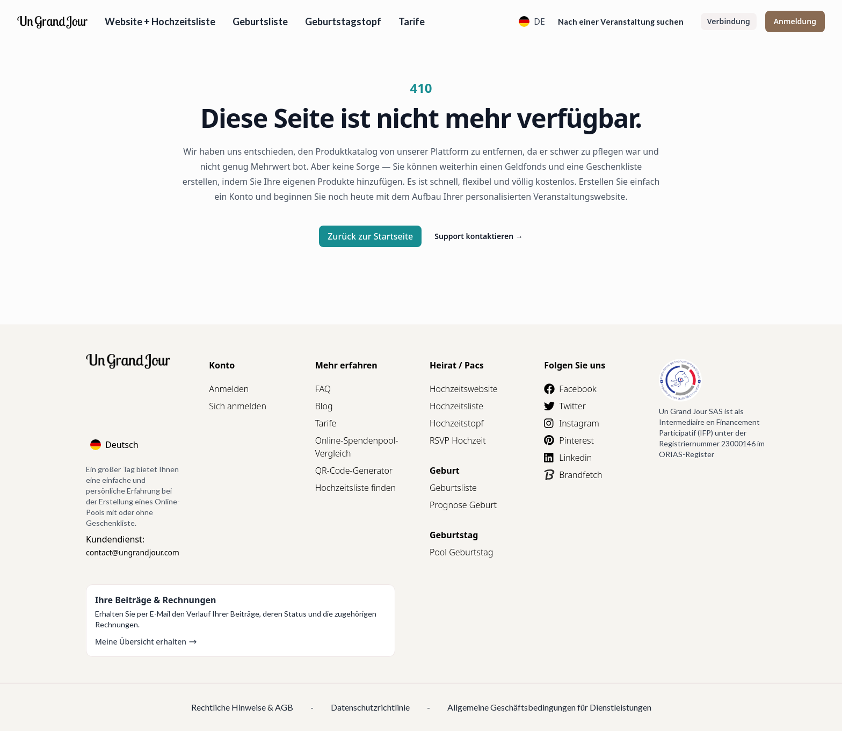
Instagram (571, 423)
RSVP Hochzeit (458, 440)
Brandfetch (573, 475)
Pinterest (569, 440)
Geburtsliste (260, 21)
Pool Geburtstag (461, 552)
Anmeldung (795, 21)
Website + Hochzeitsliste (160, 21)
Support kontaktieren (478, 236)
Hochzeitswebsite (464, 389)
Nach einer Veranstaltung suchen (621, 21)
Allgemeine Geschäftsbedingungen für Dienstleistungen (549, 707)
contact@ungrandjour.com (132, 552)
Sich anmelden (237, 406)
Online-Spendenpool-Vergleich (356, 447)
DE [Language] (532, 21)
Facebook (570, 389)
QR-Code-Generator (354, 470)
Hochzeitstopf (456, 423)
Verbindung (728, 21)
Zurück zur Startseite (370, 236)
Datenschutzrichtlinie (370, 707)
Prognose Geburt (463, 505)
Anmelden (229, 389)
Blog (324, 406)
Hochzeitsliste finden (355, 488)
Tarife (411, 21)
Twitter (565, 406)
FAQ (323, 389)
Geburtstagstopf (343, 21)
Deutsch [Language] (114, 445)
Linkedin (568, 458)
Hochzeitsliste (456, 406)
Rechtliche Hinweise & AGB (242, 707)
